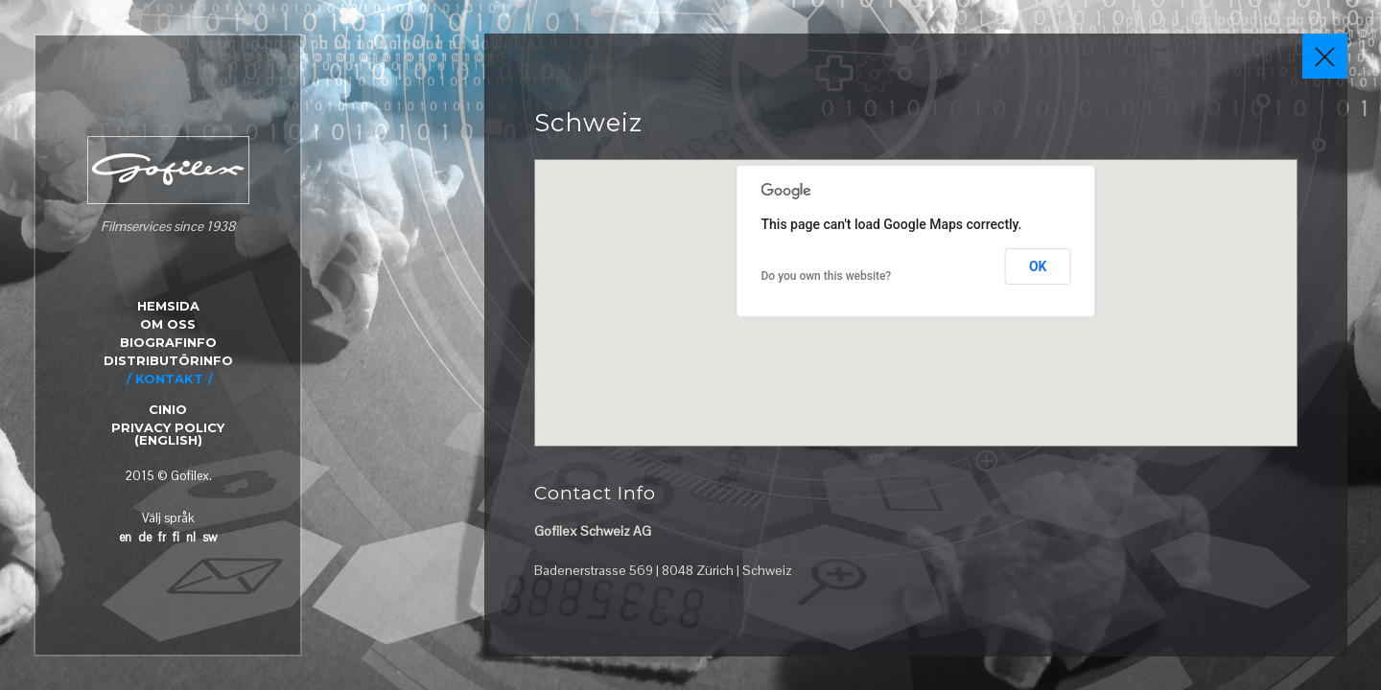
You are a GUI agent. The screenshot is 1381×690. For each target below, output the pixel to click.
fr (162, 537)
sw (209, 537)
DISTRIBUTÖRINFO (168, 360)
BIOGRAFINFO (168, 342)
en (125, 537)
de (145, 537)
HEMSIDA (168, 305)
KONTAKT (169, 378)
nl (191, 537)
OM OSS (168, 324)
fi (176, 537)
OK (1038, 266)
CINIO (168, 409)
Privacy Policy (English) (167, 434)
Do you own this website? (826, 276)
